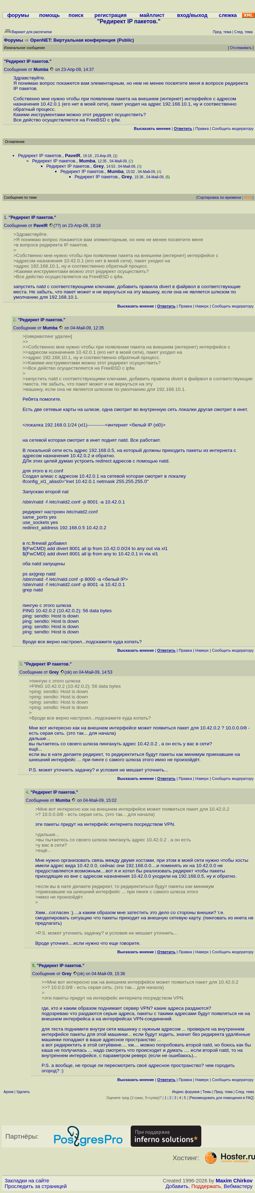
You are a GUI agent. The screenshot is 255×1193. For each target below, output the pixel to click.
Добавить (177, 1186)
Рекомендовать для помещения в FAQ (221, 1098)
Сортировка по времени (219, 197)
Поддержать (206, 1186)
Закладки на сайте (27, 1180)
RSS (248, 197)
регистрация (110, 15)
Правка (202, 128)
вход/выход (192, 15)
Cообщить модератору (233, 128)
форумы (18, 15)
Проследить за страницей (36, 1186)
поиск (76, 15)
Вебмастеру (238, 1186)
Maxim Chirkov (234, 1180)
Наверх (202, 306)
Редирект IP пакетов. (40, 155)
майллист (152, 15)
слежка (228, 15)
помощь (49, 15)
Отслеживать (240, 48)
